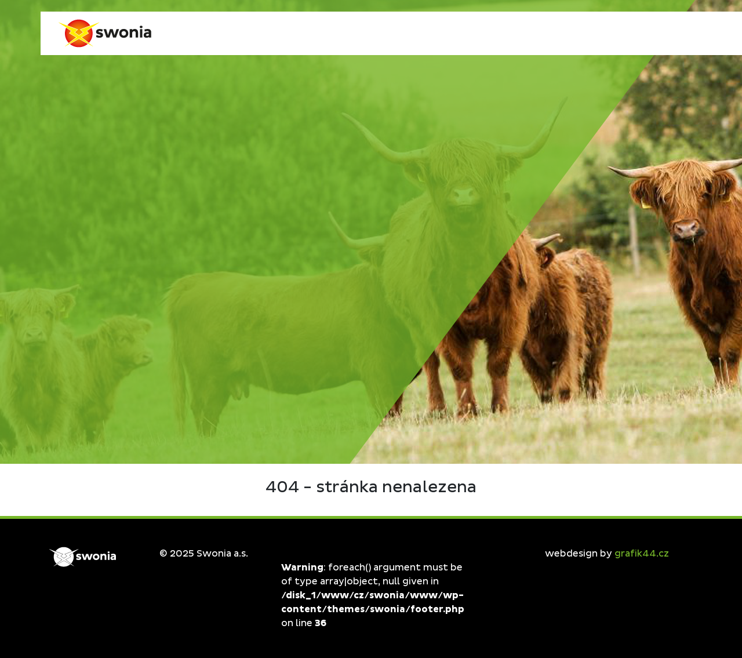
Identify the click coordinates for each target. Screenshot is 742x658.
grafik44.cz (641, 553)
